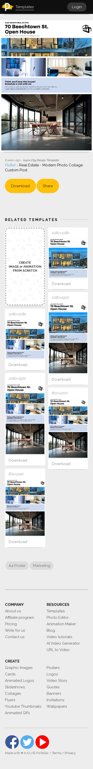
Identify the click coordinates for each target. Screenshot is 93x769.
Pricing (11, 624)
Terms (56, 753)
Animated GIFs (17, 713)
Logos (52, 674)
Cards (10, 674)
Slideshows (15, 687)
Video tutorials (59, 637)
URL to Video (58, 650)
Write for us (15, 630)
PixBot (11, 165)
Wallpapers (57, 706)
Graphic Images (18, 667)
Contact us (14, 637)
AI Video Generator (63, 643)
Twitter (27, 742)
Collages (13, 693)
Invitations (55, 700)
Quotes (53, 687)
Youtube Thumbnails (23, 706)
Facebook (12, 742)
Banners (54, 693)
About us (13, 611)
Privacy (70, 753)
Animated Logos (19, 680)
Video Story (57, 680)
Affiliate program (19, 617)
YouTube (42, 742)
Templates (56, 611)
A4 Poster (17, 565)
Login (77, 7)
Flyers (10, 700)
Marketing (41, 565)
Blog (51, 630)
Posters (53, 667)
